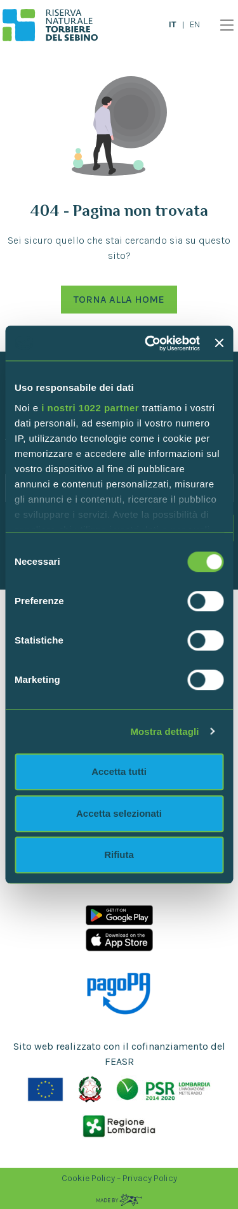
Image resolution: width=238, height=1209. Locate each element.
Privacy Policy (149, 1178)
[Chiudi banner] (219, 343)
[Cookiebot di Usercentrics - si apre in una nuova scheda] (149, 343)
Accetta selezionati (119, 813)
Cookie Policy (88, 1178)
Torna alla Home (119, 299)
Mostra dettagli (164, 731)
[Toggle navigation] (224, 25)
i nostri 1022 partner (90, 407)
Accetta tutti (119, 771)
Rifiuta (119, 854)
